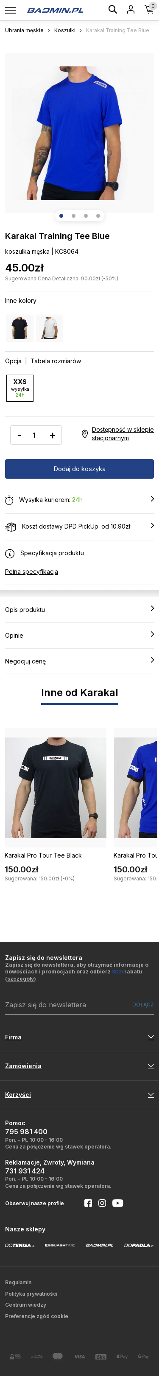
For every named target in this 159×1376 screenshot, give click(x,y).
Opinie (79, 635)
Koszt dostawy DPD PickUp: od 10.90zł (79, 527)
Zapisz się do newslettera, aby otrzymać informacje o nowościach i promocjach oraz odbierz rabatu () (76, 972)
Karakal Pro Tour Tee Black (43, 855)
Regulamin (18, 1282)
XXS (20, 388)
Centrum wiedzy (25, 1305)
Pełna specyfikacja (31, 571)
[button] (61, 216)
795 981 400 (26, 1131)
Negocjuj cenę (79, 661)
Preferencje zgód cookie (36, 1316)
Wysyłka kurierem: (79, 500)
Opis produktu (79, 609)
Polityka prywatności (31, 1294)
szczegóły (20, 979)
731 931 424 (25, 1171)
